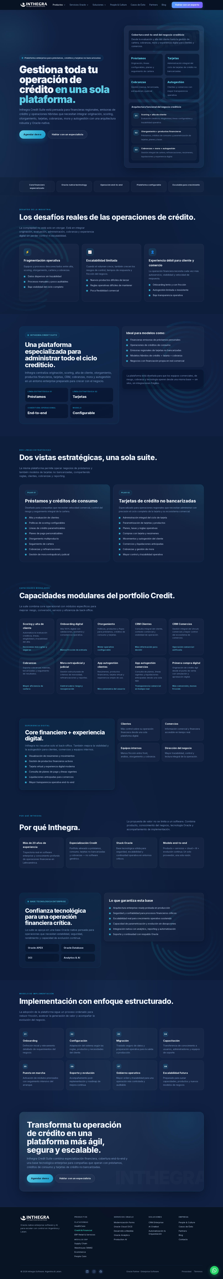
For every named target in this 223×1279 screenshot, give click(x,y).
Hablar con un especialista (67, 134)
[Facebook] (100, 1271)
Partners (153, 5)
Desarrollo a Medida (123, 1231)
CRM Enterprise (156, 1222)
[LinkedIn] (87, 1271)
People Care (80, 1256)
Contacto (183, 1239)
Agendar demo (32, 134)
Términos (198, 1271)
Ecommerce (80, 1252)
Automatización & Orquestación (157, 1232)
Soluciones (98, 5)
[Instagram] (94, 1271)
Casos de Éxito (138, 5)
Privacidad (186, 1271)
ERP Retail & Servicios (84, 1234)
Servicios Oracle (78, 5)
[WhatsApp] (214, 1270)
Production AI (120, 1239)
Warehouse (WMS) (83, 1248)
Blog (164, 5)
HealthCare (79, 1226)
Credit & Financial (83, 1230)
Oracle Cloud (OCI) (123, 1226)
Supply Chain (80, 1243)
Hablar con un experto (187, 5)
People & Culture (118, 5)
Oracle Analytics (122, 1235)
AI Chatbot (154, 1226)
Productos (58, 5)
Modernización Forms (124, 1222)
